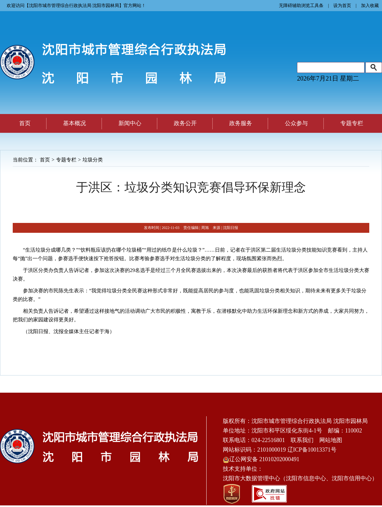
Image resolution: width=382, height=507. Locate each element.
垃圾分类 (92, 159)
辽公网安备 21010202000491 (261, 459)
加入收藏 (370, 5)
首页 (25, 123)
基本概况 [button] (74, 123)
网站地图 (330, 440)
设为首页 (342, 5)
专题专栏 (66, 159)
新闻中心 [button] (129, 123)
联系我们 (302, 440)
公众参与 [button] (296, 123)
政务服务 (240, 123)
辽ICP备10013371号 (311, 449)
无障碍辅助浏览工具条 (301, 5)
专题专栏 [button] (351, 123)
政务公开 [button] (185, 123)
